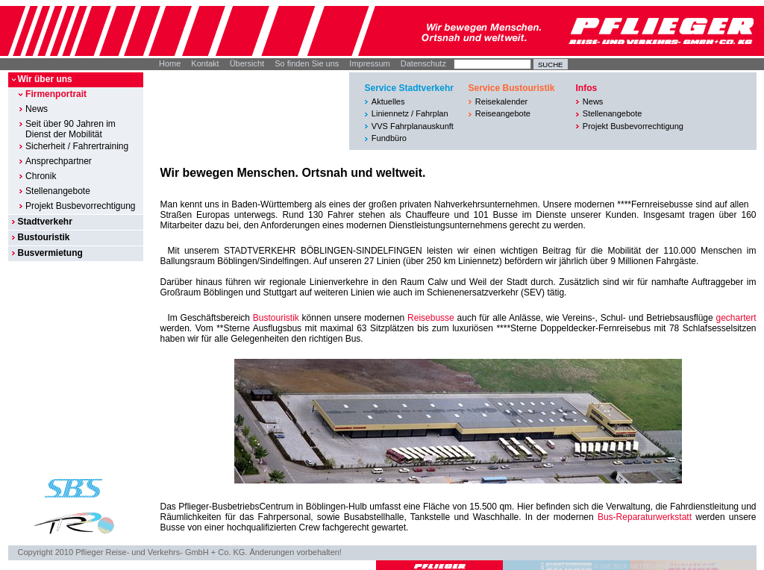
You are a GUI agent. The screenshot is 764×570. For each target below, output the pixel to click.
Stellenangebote (57, 191)
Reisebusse (430, 318)
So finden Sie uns (307, 63)
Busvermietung (49, 253)
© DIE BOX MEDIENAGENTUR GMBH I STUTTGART (675, 566)
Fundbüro (389, 138)
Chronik (40, 176)
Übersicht (247, 63)
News (36, 109)
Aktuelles (388, 101)
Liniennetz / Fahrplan (410, 113)
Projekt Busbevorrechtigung (80, 206)
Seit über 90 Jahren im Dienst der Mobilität (70, 129)
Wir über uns (44, 79)
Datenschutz (423, 63)
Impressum (369, 63)
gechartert (736, 318)
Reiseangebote (502, 113)
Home (170, 63)
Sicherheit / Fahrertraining (76, 146)
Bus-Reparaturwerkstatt (645, 517)
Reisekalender (501, 101)
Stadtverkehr (44, 221)
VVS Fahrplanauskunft (413, 126)
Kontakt (205, 63)
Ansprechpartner (58, 161)
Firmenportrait (56, 94)
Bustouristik (43, 237)
